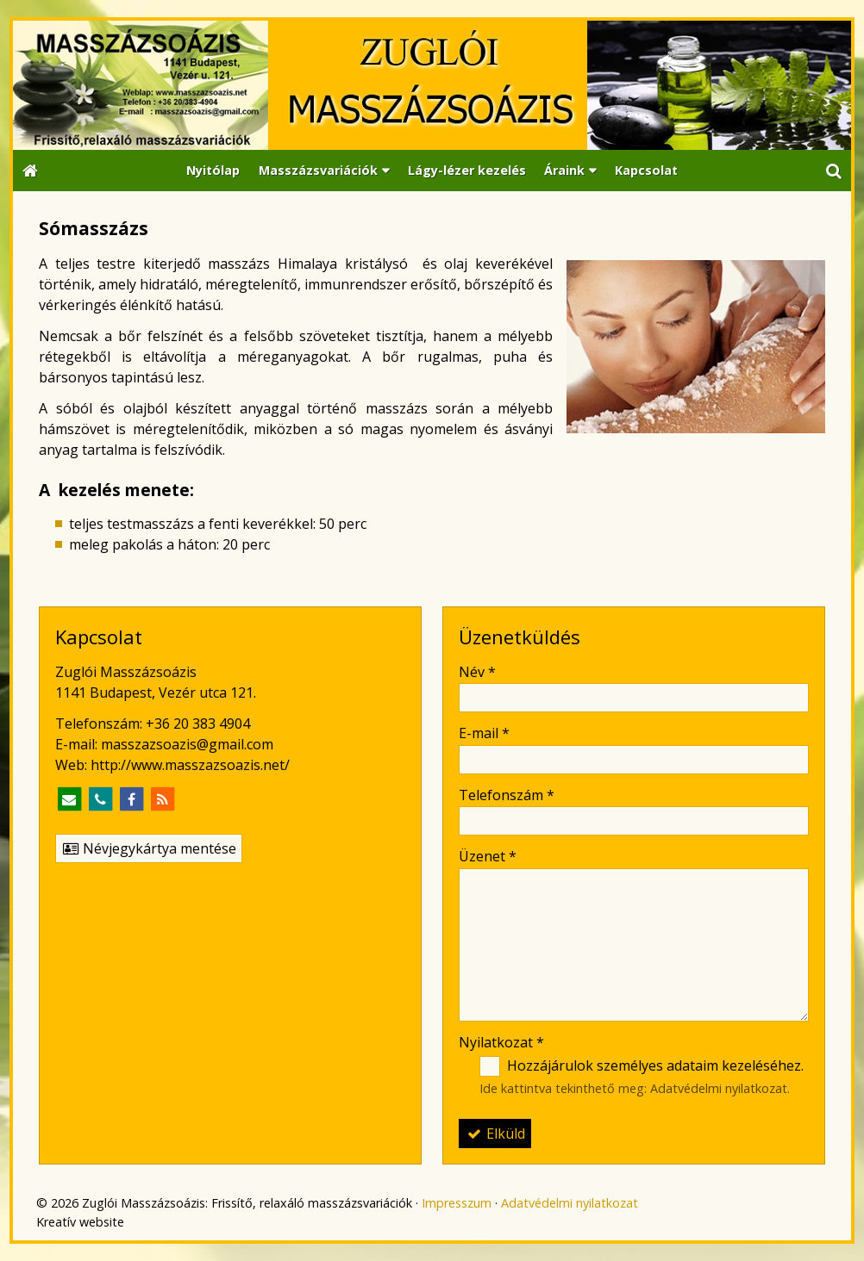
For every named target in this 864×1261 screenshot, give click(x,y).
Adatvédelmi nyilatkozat (718, 1088)
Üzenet (488, 856)
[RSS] (162, 799)
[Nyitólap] (432, 85)
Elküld (495, 1133)
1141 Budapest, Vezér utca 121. (155, 692)
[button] (834, 171)
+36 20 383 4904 (198, 723)
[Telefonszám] (100, 799)
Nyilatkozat (501, 1042)
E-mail (484, 733)
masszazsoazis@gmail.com (187, 744)
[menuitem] (213, 171)
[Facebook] (131, 799)
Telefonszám (506, 795)
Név (477, 671)
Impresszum (456, 1203)
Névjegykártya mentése (148, 848)
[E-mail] (69, 799)
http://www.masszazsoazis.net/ (190, 764)
